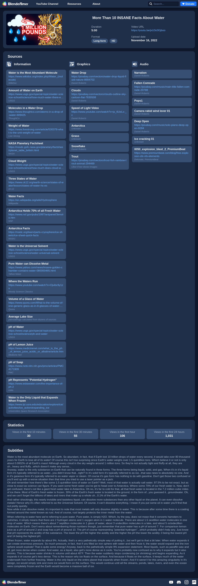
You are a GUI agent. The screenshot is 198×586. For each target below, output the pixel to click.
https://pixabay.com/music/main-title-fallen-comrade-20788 (161, 88)
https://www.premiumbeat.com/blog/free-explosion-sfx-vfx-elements (161, 154)
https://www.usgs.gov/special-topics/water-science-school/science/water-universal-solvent (35, 251)
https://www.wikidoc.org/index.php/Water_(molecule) (35, 78)
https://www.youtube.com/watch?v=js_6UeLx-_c (99, 113)
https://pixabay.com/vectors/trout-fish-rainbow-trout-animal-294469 (98, 162)
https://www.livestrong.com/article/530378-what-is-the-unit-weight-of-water (35, 131)
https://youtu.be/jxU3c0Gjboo (148, 30)
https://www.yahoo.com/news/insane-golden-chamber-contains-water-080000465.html (35, 269)
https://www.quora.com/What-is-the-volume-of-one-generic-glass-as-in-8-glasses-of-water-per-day (35, 304)
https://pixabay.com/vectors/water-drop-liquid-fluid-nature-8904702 (98, 78)
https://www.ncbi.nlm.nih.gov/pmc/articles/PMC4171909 (36, 367)
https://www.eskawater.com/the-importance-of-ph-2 (35, 385)
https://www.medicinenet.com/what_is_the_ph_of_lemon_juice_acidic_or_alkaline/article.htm (35, 350)
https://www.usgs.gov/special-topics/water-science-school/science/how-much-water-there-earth (35, 96)
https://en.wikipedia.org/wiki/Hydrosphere (32, 200)
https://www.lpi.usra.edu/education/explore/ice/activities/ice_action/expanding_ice (35, 406)
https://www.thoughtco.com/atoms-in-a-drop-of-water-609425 (35, 113)
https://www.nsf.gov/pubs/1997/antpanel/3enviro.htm (35, 216)
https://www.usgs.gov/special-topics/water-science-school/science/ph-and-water (35, 332)
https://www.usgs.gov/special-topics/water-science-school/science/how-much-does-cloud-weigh (35, 166)
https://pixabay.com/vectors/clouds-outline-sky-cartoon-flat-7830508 (98, 96)
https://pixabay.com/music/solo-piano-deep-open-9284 (161, 126)
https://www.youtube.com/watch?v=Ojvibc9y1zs (35, 286)
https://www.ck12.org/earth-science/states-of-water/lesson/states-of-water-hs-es (35, 184)
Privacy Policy (129, 584)
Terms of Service (108, 584)
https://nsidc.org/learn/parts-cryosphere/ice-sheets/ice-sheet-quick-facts (35, 234)
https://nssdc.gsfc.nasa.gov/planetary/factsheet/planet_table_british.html (35, 149)
